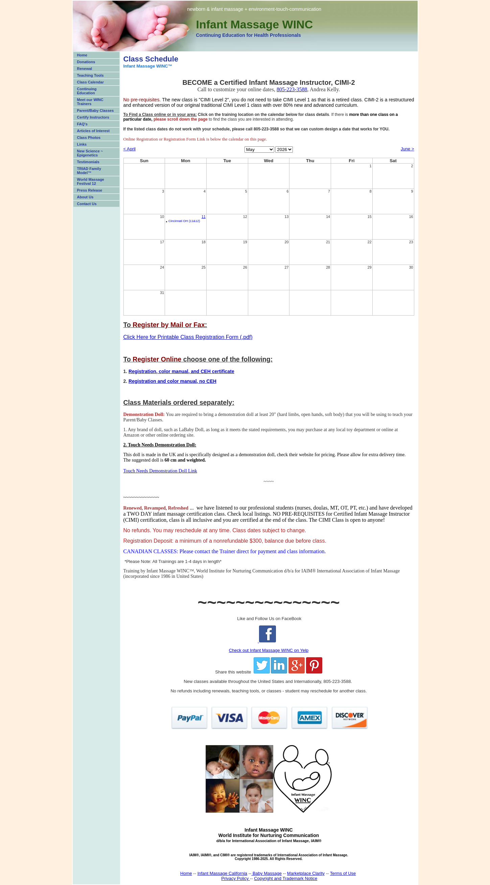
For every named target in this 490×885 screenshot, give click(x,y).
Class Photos (89, 138)
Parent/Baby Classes (95, 110)
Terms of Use (343, 873)
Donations (86, 62)
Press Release (89, 190)
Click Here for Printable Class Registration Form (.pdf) (188, 337)
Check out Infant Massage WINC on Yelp (269, 650)
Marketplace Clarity (306, 873)
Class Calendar (90, 82)
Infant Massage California (222, 873)
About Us (85, 197)
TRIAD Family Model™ (89, 171)
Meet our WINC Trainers (90, 102)
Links (82, 144)
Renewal (84, 69)
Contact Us (87, 204)
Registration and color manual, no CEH (172, 381)
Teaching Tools (90, 75)
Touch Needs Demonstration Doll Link (160, 470)
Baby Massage (266, 873)
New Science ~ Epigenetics (90, 153)
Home (82, 55)
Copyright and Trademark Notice (285, 878)
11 (204, 217)
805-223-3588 (292, 89)
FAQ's (82, 124)
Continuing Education (87, 91)
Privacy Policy (235, 878)
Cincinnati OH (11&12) (184, 221)
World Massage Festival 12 (90, 181)
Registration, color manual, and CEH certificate (181, 371)
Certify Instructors (93, 117)
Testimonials (88, 162)
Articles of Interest (93, 131)
